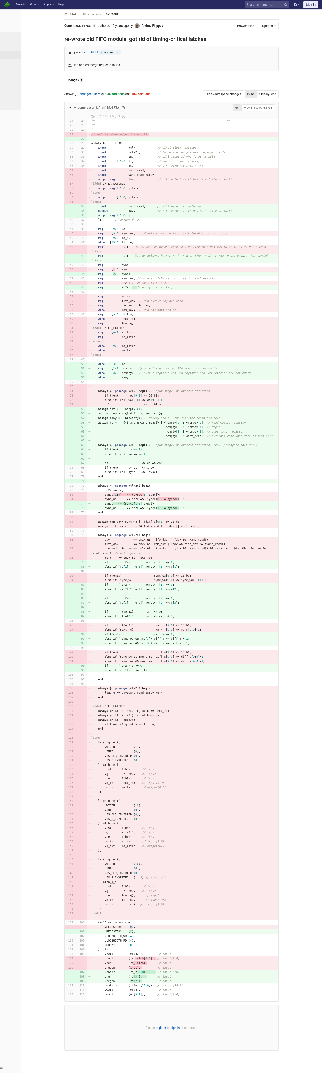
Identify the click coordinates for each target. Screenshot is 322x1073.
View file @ (272, 107)
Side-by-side (281, 94)
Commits (15, 55)
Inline (265, 94)
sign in (189, 1028)
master (121, 52)
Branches (15, 63)
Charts (13, 104)
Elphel (84, 14)
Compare (15, 96)
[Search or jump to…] (268, 5)
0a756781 (126, 14)
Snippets (48, 4)
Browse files (260, 26)
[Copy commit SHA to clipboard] (108, 26)
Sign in (311, 4)
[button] (24, 1067)
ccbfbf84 (105, 52)
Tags (12, 71)
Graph (13, 88)
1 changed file (102, 94)
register (175, 1028)
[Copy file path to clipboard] (137, 107)
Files (12, 46)
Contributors (17, 79)
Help (61, 4)
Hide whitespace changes (238, 94)
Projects (21, 4)
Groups (34, 4)
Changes (89, 80)
